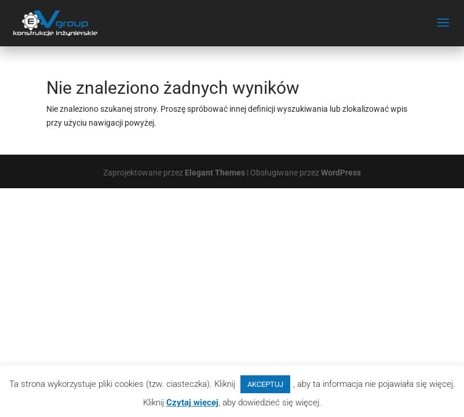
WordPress (341, 172)
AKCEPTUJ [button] (265, 384)
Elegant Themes (215, 172)
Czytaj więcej (192, 402)
